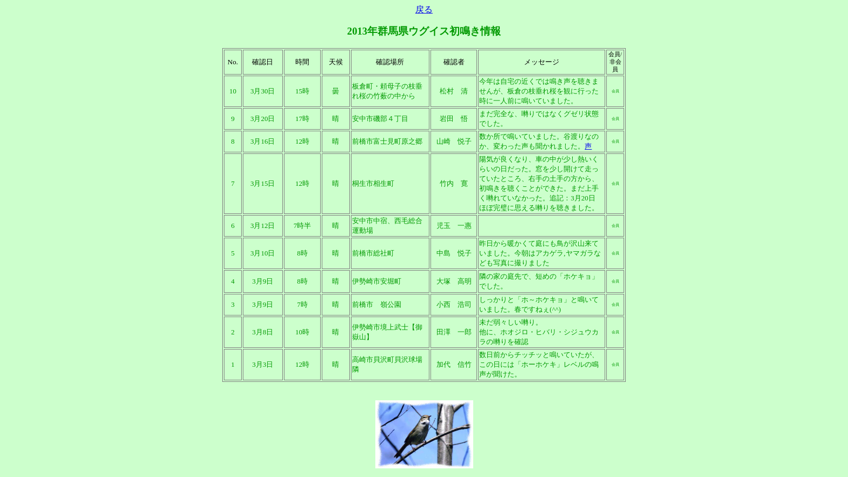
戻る (424, 9)
